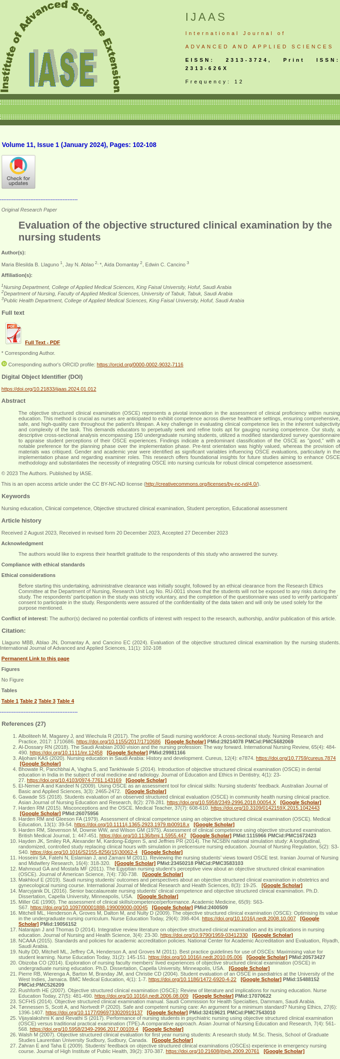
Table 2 (28, 701)
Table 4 (65, 701)
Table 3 (46, 701)
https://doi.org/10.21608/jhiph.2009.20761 (212, 1051)
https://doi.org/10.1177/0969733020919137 (94, 1012)
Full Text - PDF (42, 342)
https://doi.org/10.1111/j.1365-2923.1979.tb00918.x (132, 824)
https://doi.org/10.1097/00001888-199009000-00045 (89, 907)
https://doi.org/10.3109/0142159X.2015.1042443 (265, 808)
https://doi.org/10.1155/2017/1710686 (118, 741)
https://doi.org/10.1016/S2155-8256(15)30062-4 (83, 852)
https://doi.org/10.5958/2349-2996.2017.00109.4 (84, 1029)
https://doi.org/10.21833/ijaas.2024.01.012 (48, 389)
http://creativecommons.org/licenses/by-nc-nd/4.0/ (201, 484)
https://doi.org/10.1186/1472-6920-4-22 (193, 979)
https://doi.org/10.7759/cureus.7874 (296, 758)
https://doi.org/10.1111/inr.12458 (66, 752)
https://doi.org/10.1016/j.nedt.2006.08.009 (142, 996)
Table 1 (9, 701)
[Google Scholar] (185, 741)
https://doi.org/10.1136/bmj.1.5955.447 (142, 835)
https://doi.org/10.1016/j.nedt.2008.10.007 (249, 918)
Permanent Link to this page (35, 658)
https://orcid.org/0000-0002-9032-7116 (140, 364)
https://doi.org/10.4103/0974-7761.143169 (74, 780)
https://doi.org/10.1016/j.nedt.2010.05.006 (196, 957)
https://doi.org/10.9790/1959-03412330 (204, 935)
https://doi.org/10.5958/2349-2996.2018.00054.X (221, 802)
